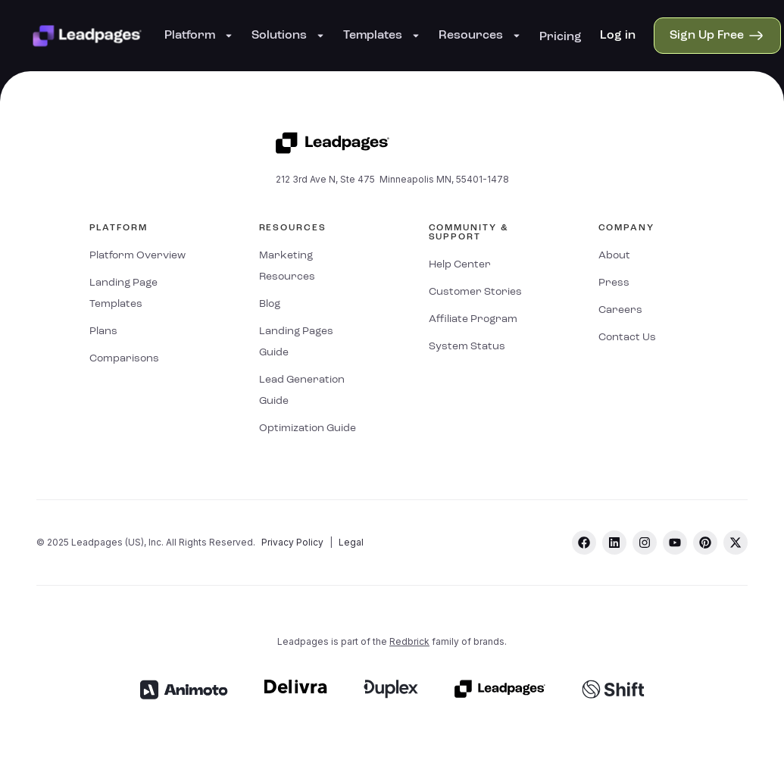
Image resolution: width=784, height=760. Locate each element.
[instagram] (645, 542)
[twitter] (735, 542)
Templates (381, 36)
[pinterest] (705, 542)
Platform (198, 36)
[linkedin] (614, 542)
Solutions (288, 36)
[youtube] (675, 542)
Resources (480, 36)
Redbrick (409, 641)
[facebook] (584, 542)
